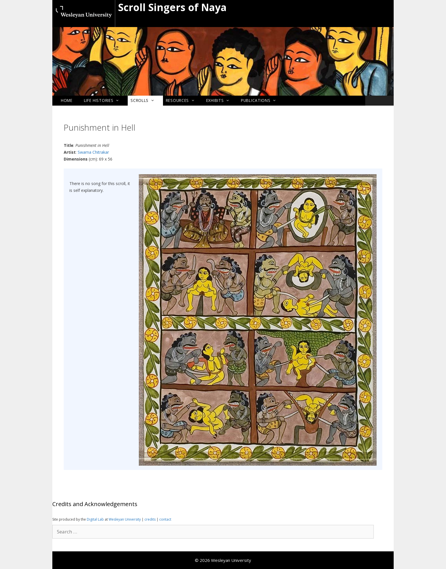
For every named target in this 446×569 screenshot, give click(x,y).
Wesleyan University (125, 519)
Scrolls (145, 100)
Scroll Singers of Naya (172, 7)
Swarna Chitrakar (93, 152)
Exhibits (220, 100)
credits (150, 519)
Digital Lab (95, 519)
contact (165, 519)
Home (67, 100)
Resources (183, 100)
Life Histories (104, 100)
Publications (261, 100)
